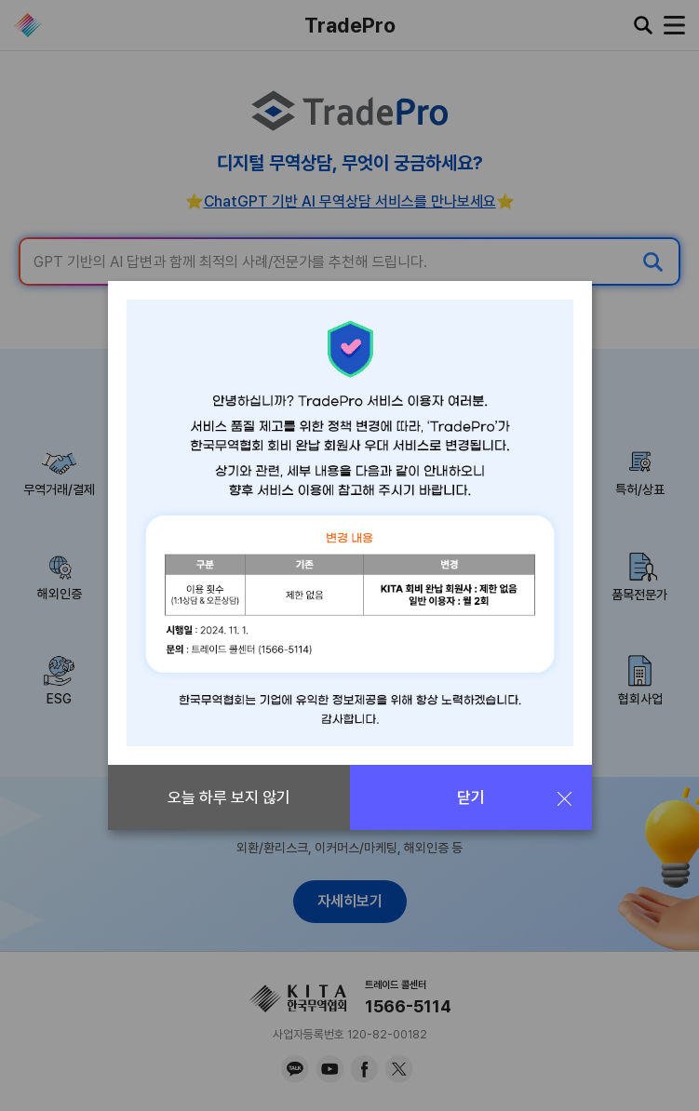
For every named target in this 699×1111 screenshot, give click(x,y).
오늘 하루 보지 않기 (229, 797)
